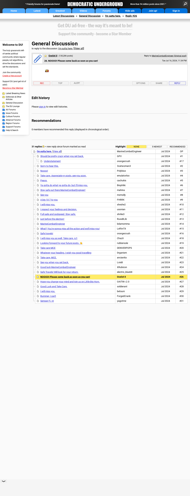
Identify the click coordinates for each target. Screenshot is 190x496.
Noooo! (44, 170)
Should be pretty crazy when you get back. (62, 156)
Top (60, 83)
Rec (42, 83)
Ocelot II (52, 55)
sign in (42, 106)
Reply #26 (131, 15)
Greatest (60, 10)
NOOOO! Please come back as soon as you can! (65, 277)
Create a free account (12, 76)
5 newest (157, 146)
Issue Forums (12, 113)
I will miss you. (47, 204)
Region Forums (13, 123)
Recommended (178, 146)
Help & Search (12, 130)
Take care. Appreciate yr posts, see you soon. (63, 175)
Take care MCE (48, 248)
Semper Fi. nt (47, 301)
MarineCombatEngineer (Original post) (169, 56)
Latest (37, 10)
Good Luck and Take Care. (53, 286)
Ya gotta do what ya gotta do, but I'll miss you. (64, 185)
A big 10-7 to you (49, 199)
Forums (107, 10)
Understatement (52, 161)
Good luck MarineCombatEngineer (58, 267)
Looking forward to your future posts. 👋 (61, 243)
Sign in (176, 10)
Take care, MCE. (48, 257)
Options (140, 83)
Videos (83, 10)
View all (78, 48)
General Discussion (89, 15)
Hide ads (129, 10)
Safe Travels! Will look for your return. (59, 272)
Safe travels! (46, 233)
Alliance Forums (13, 120)
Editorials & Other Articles (13, 98)
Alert (77, 83)
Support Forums (13, 127)
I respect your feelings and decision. (58, 209)
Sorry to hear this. (49, 166)
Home (14, 10)
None (136, 146)
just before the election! (52, 219)
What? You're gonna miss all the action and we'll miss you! (70, 228)
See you (44, 195)
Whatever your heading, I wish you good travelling (65, 252)
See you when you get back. (54, 262)
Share (159, 83)
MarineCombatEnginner (52, 223)
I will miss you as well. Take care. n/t (58, 238)
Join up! (153, 10)
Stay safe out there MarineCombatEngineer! (63, 190)
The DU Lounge (13, 106)
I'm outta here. (113, 15)
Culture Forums (13, 116)
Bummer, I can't (48, 296)
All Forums (11, 110)
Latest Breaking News (15, 93)
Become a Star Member (12, 88)
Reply (177, 83)
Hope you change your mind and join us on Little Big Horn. (70, 281)
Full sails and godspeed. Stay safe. (58, 214)
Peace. (43, 180)
